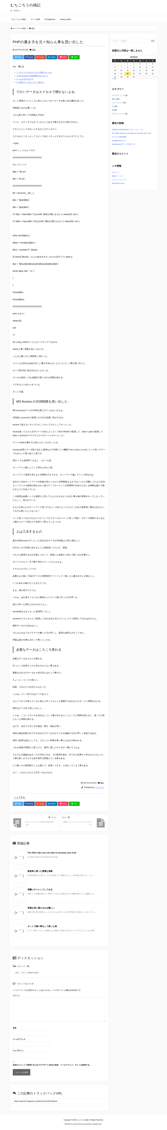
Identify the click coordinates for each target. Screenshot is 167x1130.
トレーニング (117, 103)
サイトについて (118, 114)
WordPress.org (118, 183)
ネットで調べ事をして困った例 (42, 926)
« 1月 (114, 79)
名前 (14, 1028)
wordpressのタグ (119, 140)
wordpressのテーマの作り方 (123, 144)
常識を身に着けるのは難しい (41, 908)
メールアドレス (19, 1039)
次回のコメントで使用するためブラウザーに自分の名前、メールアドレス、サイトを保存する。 (52, 1065)
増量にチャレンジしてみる (40, 889)
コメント (16, 995)
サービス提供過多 (119, 137)
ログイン (115, 172)
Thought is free (96, 1124)
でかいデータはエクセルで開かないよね (34, 72)
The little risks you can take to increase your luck (52, 853)
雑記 (34, 50)
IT (113, 106)
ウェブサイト (18, 1051)
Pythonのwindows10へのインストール (127, 129)
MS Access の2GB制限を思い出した (32, 76)
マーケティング (118, 95)
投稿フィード (117, 176)
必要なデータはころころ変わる (30, 82)
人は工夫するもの (25, 79)
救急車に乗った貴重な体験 (40, 871)
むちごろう (99, 787)
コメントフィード (119, 180)
